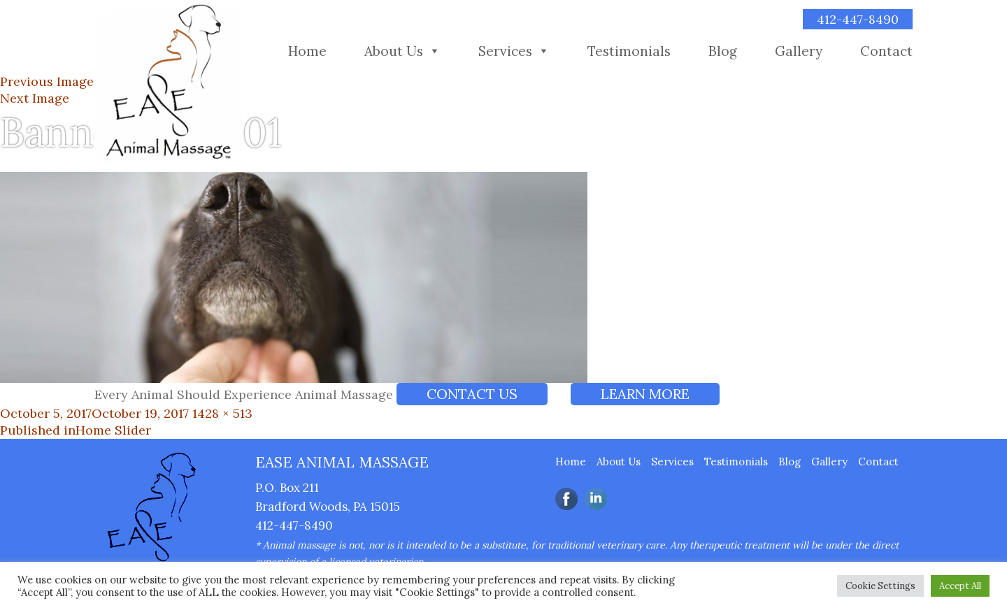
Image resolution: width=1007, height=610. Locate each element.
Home (307, 51)
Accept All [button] (960, 586)
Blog (722, 51)
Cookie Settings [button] (880, 586)
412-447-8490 (858, 19)
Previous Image (47, 81)
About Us (393, 51)
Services (505, 51)
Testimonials (629, 51)
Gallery (798, 51)
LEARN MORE (645, 393)
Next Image (34, 98)
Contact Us (472, 393)
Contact (886, 51)
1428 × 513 (222, 413)
